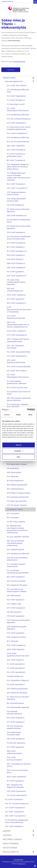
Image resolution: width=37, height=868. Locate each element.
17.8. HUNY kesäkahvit (15, 616)
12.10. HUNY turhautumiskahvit (14, 758)
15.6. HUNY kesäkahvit (15, 600)
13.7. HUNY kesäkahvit (15, 722)
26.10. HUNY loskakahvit (16, 777)
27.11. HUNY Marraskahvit (17, 335)
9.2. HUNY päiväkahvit (16, 668)
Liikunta (19, 835)
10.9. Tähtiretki (12, 477)
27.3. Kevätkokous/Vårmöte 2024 (18, 91)
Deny (18, 457)
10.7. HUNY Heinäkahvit (16, 243)
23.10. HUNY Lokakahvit (16, 295)
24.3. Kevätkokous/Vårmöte (18, 115)
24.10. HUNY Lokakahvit (16, 331)
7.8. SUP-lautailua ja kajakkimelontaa (15, 727)
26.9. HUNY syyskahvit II (16, 303)
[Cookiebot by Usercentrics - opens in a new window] (27, 409)
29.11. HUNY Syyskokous (16, 791)
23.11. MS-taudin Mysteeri (17, 505)
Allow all (18, 445)
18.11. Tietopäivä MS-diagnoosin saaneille (15, 786)
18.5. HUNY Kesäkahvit (16, 577)
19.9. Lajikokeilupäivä (15, 489)
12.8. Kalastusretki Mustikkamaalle (14, 733)
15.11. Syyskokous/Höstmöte (18, 497)
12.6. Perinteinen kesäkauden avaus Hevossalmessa (19, 238)
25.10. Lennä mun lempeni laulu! (17, 771)
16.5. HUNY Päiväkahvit (16, 184)
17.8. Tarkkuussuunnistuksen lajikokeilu (18, 621)
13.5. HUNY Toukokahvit (14, 812)
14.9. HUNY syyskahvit (15, 633)
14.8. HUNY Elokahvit (15, 259)
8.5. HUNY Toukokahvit (16, 160)
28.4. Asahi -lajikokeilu (16, 146)
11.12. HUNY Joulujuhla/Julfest (18, 352)
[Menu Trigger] (35, 2)
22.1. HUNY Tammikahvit (17, 86)
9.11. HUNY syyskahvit (15, 781)
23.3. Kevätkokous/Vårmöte (18, 138)
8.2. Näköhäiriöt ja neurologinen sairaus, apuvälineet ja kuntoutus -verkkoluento (17, 529)
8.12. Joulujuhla (13, 513)
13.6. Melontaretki (14, 596)
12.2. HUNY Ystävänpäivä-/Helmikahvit (18, 109)
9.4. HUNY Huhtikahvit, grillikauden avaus (16, 155)
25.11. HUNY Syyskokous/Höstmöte (16, 361)
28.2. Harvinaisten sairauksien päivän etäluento (19, 399)
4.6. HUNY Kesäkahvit (15, 205)
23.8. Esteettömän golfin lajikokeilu (17, 628)
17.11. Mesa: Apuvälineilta (16, 501)
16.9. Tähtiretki (12, 641)
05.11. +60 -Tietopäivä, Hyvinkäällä (15, 347)
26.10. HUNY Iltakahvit (15, 649)
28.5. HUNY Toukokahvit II (15, 816)
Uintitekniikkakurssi (15, 676)
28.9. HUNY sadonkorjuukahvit (14, 752)
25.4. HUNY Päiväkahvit (16, 150)
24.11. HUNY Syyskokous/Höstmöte (16, 317)
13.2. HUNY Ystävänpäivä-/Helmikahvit (18, 376)
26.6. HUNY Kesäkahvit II (17, 216)
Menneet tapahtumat (20, 81)
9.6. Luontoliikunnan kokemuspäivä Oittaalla (16, 590)
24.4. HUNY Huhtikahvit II (17, 133)
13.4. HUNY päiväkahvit (16, 672)
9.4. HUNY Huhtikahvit (14, 800)
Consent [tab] (6, 414)
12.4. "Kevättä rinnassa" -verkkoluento (17, 565)
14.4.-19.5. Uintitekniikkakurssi (19, 119)
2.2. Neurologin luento (16, 104)
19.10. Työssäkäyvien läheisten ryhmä (19, 765)
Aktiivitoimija (10, 848)
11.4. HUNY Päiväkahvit (16, 100)
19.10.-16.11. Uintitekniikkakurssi (15, 290)
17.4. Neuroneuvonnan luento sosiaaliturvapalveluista (18, 128)
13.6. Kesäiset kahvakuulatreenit (14, 712)
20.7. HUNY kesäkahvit (16, 608)
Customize (18, 451)
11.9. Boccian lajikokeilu (16, 743)
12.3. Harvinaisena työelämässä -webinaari (16, 382)
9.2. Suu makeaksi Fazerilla (18, 537)
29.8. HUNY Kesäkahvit (16, 268)
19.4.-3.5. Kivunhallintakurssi (18, 142)
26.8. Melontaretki (14, 472)
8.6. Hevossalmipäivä (15, 703)
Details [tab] (18, 414)
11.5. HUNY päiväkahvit (16, 685)
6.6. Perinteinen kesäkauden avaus (18, 221)
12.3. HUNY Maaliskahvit (16, 123)
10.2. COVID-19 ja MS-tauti (17, 388)
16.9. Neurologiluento (15, 481)
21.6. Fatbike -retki (14, 604)
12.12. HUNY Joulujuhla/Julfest (19, 367)
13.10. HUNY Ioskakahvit (16, 645)
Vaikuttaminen (10, 843)
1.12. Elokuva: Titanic (15, 509)
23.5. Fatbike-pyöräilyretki (17, 689)
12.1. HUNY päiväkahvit (16, 664)
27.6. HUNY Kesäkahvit (16, 232)
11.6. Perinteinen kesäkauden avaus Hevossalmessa (16, 821)
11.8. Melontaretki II (14, 612)
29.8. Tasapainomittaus (16, 637)
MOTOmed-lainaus (12, 839)
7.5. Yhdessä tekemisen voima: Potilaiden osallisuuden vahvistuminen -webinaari (19, 176)
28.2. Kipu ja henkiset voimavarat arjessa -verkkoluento (15, 543)
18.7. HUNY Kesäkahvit (16, 247)
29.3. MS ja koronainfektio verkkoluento (17, 559)
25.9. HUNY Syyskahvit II (16, 276)
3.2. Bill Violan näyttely (16, 522)
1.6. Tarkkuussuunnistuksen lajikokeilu (18, 698)
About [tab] (30, 414)
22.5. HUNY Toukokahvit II (17, 188)
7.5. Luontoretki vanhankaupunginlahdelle (18, 572)
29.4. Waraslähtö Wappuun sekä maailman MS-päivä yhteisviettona (18, 166)
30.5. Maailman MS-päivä (17, 585)
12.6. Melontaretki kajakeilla (18, 707)
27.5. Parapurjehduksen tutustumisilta (16, 193)
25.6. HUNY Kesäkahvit (14, 826)
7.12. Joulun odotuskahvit (17, 795)
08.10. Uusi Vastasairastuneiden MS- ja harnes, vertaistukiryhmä (18, 324)
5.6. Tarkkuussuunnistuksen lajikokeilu (18, 210)
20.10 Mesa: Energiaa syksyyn (19, 493)
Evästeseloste (18, 859)
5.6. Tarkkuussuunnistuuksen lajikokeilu (19, 227)
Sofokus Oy (22, 864)
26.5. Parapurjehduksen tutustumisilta (16, 200)
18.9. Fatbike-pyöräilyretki (17, 485)
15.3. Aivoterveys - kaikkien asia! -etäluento (17, 405)
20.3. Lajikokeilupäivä (15, 550)
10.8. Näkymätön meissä (16, 464)
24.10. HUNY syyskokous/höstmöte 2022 (18, 655)
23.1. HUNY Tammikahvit (17, 371)
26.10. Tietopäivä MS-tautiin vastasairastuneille (18, 340)
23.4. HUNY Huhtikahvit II (15, 808)
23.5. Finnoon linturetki (16, 581)
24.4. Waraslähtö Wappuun (18, 680)
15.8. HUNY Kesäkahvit (16, 255)
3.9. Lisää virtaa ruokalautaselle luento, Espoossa (16, 282)
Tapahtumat (19, 77)
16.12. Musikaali (13, 518)
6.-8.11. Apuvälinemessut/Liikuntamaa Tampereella (19, 309)
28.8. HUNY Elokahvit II (16, 263)
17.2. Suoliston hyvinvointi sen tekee (19, 393)
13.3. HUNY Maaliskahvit (16, 96)
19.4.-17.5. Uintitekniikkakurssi (17, 804)
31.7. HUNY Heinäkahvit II (17, 251)
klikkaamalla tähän (19, 61)
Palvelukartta (19, 852)
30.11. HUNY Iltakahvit (15, 660)
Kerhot (19, 831)
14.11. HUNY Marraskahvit (16, 356)
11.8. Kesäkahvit (13, 468)
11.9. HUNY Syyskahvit (15, 272)
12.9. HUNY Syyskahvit (15, 299)
